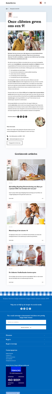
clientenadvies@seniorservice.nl (15, 138)
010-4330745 (9, 358)
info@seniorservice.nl (11, 360)
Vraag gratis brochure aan (15, 142)
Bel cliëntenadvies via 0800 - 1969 (16, 135)
